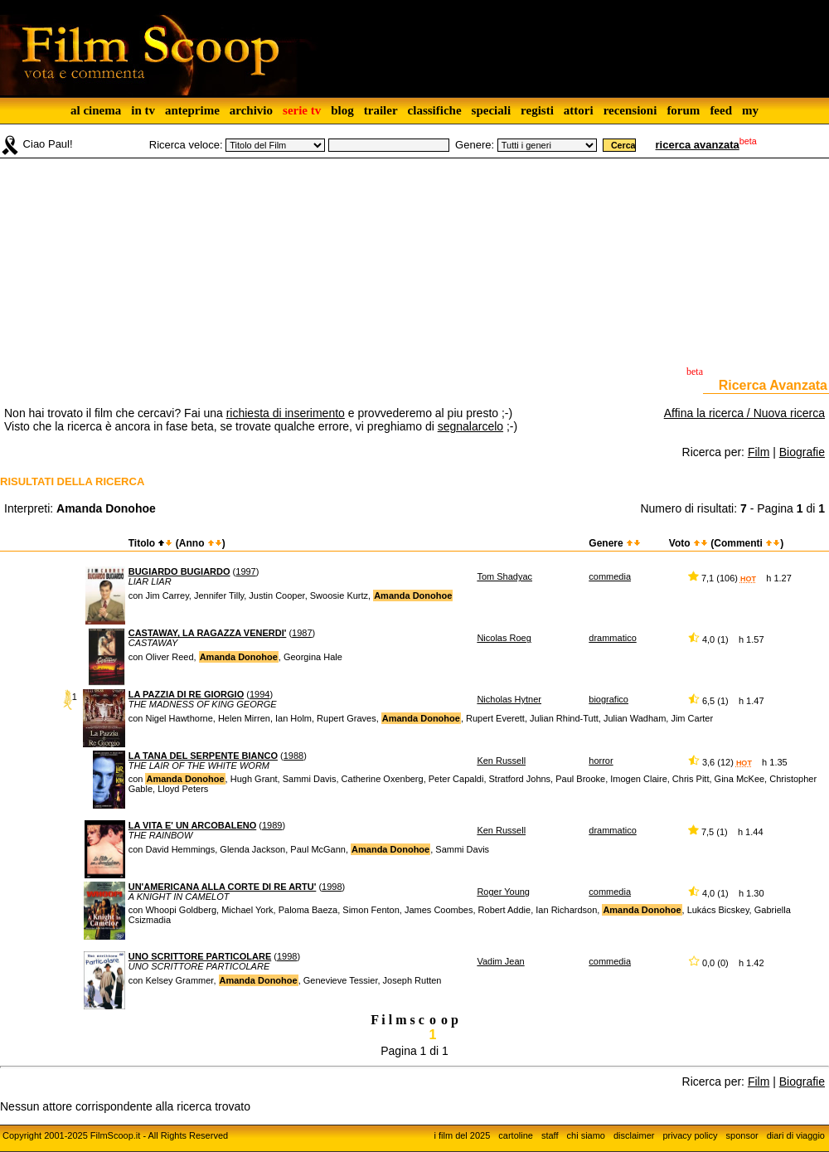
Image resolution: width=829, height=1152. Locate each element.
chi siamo (586, 1135)
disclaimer (634, 1135)
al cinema (95, 110)
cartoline (515, 1135)
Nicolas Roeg (504, 638)
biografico (608, 699)
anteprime (192, 110)
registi (537, 110)
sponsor (742, 1135)
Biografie (802, 452)
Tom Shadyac (504, 576)
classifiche (435, 110)
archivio (251, 110)
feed (721, 110)
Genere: (474, 145)
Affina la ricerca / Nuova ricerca (744, 413)
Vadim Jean (500, 961)
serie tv (302, 110)
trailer (381, 110)
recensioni (630, 110)
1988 (293, 756)
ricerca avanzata (697, 145)
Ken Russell (501, 761)
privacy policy (690, 1135)
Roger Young (503, 892)
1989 (272, 825)
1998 (332, 887)
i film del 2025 (462, 1135)
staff (550, 1135)
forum (683, 110)
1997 (245, 571)
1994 (259, 694)
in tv (143, 110)
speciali (491, 110)
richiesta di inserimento (285, 413)
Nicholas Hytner (509, 699)
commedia (610, 576)
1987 (302, 633)
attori (579, 110)
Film (758, 452)
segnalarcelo (470, 426)
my (750, 110)
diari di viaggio (796, 1135)
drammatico (612, 638)
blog (342, 110)
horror (601, 761)
